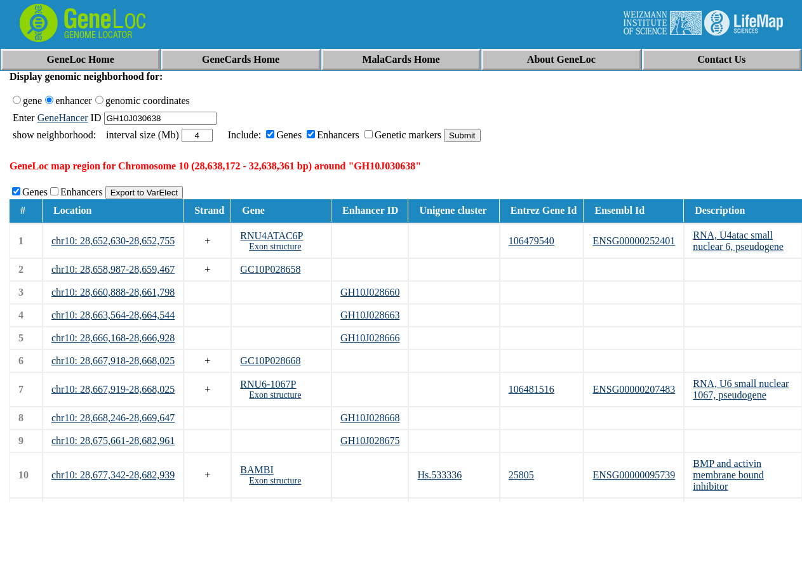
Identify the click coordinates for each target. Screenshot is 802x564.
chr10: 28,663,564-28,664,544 (113, 315)
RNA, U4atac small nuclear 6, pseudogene (738, 241)
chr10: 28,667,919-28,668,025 (113, 389)
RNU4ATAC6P (271, 235)
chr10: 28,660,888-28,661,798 (113, 292)
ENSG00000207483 (633, 389)
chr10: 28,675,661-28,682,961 (113, 440)
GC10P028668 (270, 360)
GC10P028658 (270, 269)
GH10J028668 (369, 417)
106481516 (531, 389)
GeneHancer (62, 117)
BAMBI (256, 469)
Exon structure (275, 246)
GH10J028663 (369, 315)
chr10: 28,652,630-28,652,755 (113, 240)
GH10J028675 (369, 440)
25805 (521, 474)
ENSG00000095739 (633, 474)
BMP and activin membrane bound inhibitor (728, 475)
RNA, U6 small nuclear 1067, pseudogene (741, 389)
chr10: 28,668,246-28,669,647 (113, 417)
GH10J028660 (369, 292)
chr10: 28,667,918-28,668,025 (113, 360)
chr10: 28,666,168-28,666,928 (113, 337)
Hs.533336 (439, 474)
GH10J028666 (369, 337)
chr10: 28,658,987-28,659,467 (113, 269)
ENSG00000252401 (633, 240)
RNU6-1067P (268, 384)
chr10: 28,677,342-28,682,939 (113, 474)
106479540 (531, 240)
